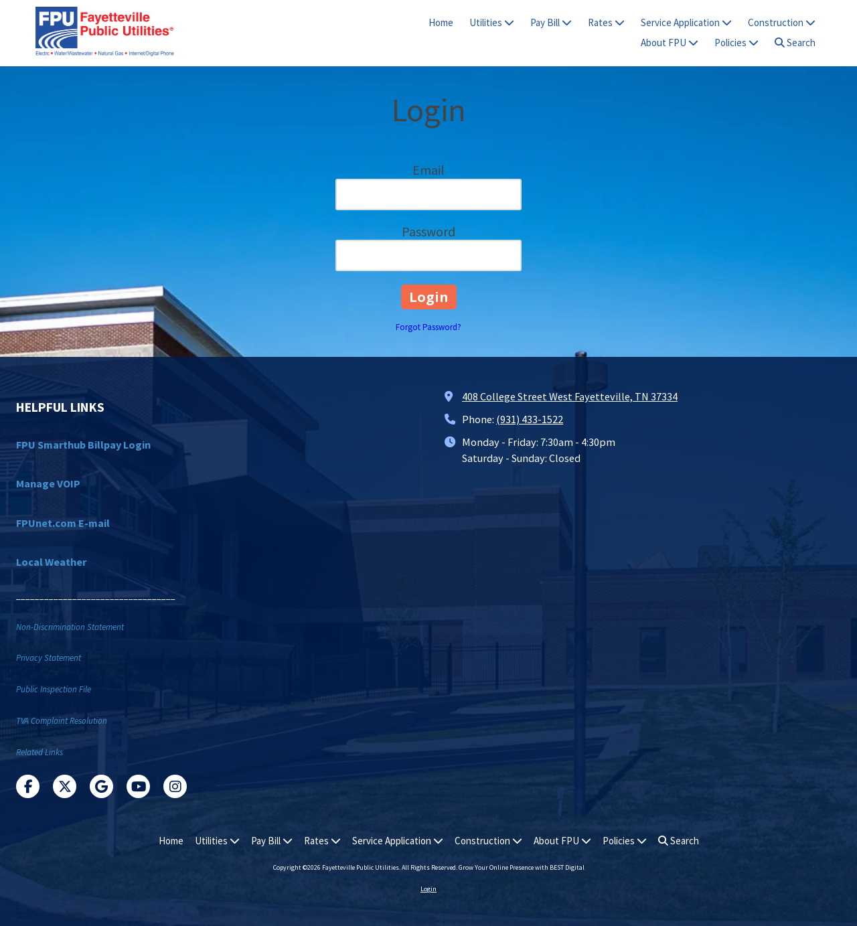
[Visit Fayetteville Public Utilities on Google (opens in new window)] (101, 786)
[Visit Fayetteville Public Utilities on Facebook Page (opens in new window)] (28, 786)
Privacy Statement (48, 658)
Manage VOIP (48, 483)
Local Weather (51, 561)
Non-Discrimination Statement (70, 627)
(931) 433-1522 (529, 419)
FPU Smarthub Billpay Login (83, 444)
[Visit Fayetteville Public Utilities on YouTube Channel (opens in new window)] (138, 786)
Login (428, 888)
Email (428, 169)
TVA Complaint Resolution (61, 720)
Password (428, 231)
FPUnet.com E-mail (63, 523)
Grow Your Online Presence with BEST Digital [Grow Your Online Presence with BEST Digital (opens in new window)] (522, 867)
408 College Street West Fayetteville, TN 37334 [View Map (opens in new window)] (570, 396)
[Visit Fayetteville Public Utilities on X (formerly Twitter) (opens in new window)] (64, 786)
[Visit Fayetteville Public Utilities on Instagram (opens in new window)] (175, 786)
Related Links (39, 752)
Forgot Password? (428, 327)
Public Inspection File (53, 689)
